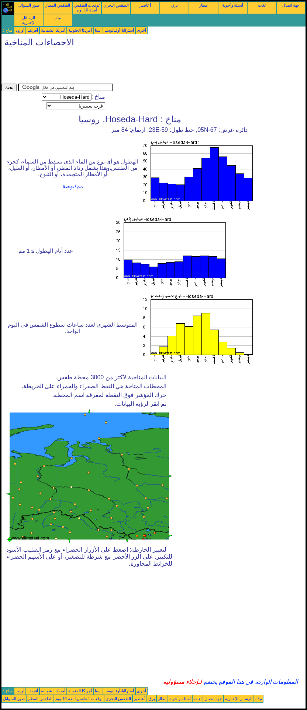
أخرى (141, 30)
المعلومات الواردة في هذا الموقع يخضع (250, 682)
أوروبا (19, 30)
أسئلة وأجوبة (233, 5)
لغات (262, 5)
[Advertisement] (135, 67)
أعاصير (145, 5)
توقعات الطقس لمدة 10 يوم (87, 7)
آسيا (98, 30)
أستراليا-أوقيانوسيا (119, 30)
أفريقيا (32, 30)
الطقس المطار (57, 5)
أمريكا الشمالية (53, 30)
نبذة (58, 17)
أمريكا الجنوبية (80, 30)
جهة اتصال (291, 5)
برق (174, 5)
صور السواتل (28, 5)
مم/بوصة (72, 186)
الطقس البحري (116, 5)
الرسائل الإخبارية (28, 20)
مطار (203, 5)
